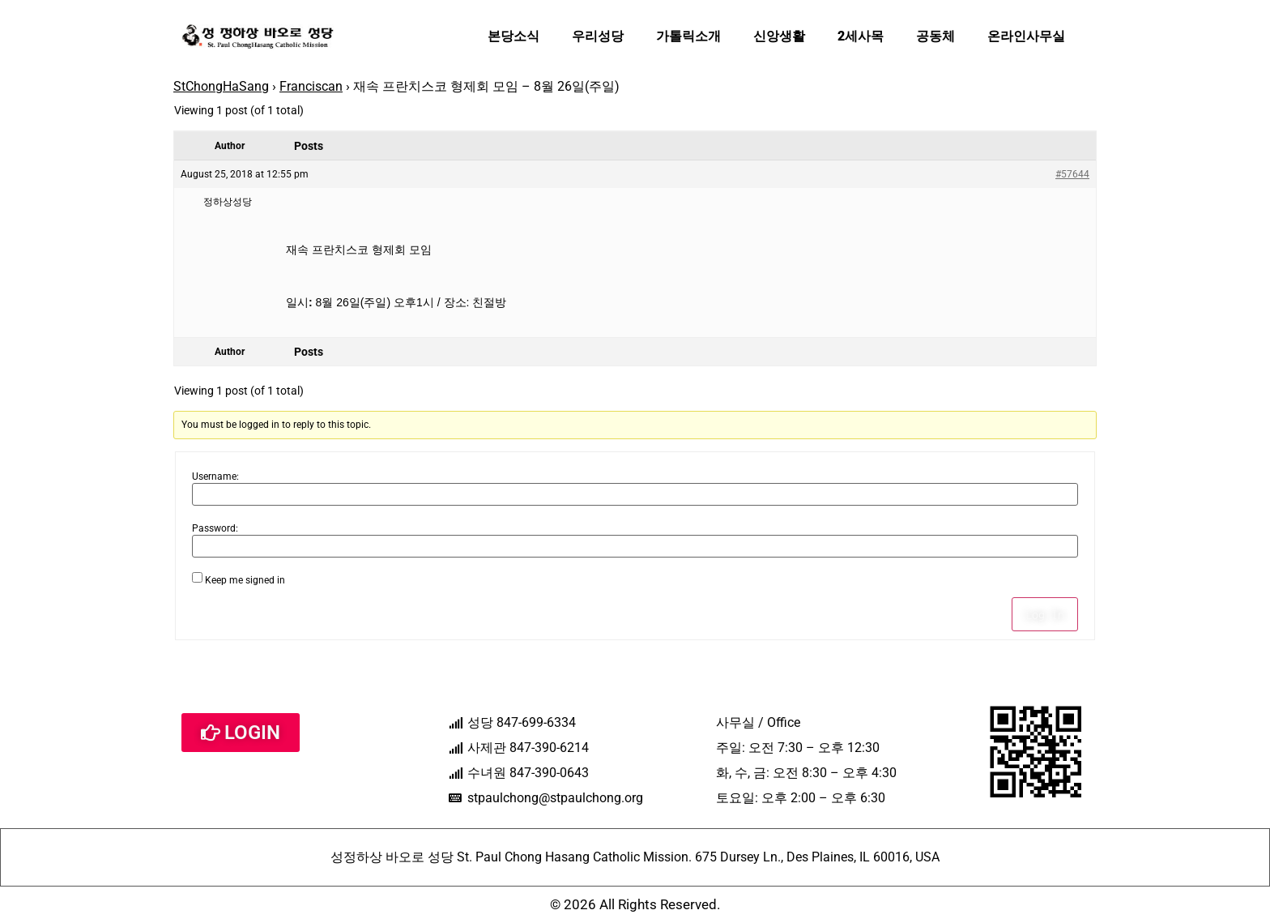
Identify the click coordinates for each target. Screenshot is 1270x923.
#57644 (1072, 174)
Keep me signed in (245, 580)
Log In (1044, 614)
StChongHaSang (221, 86)
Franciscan (311, 86)
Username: (215, 476)
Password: (215, 528)
